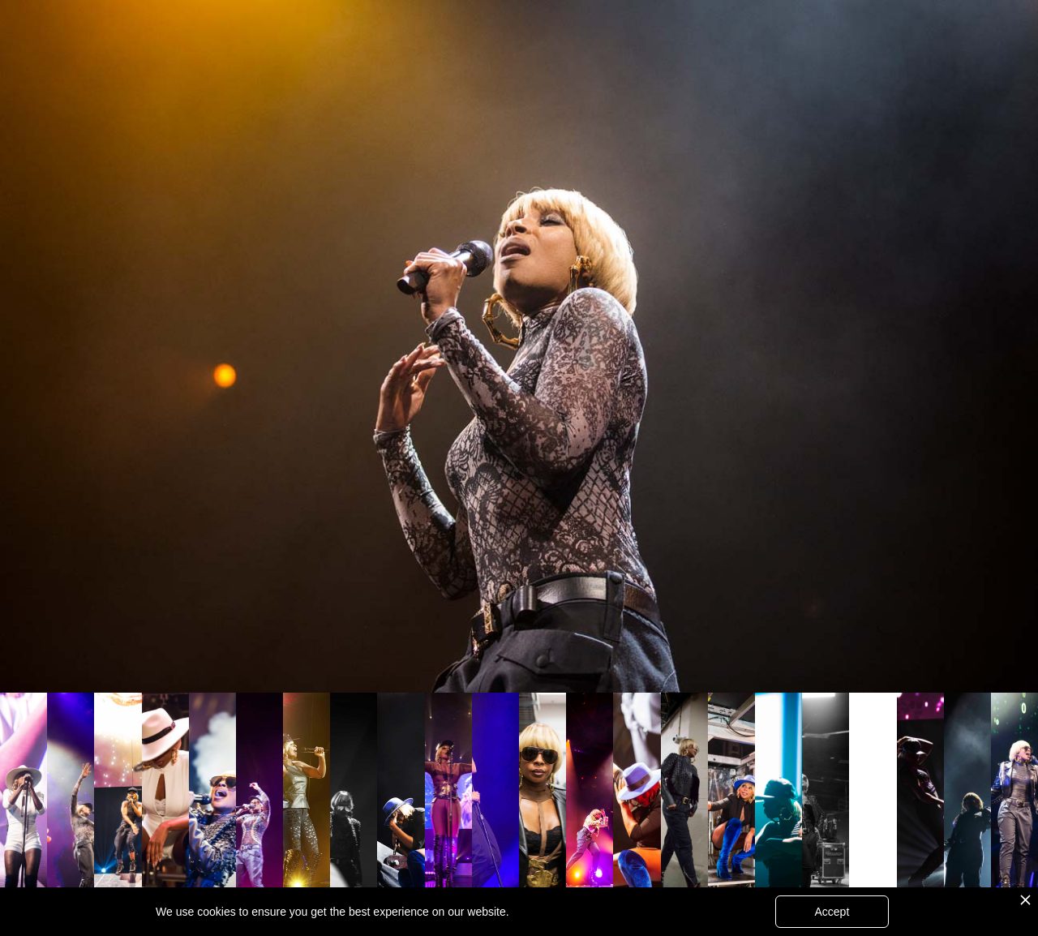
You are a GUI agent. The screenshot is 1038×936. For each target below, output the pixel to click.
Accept (831, 911)
